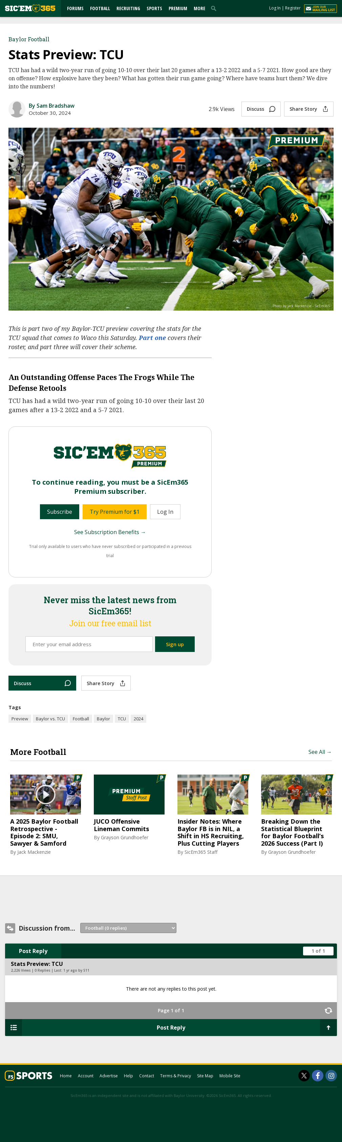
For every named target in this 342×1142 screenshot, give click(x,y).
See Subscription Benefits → (110, 532)
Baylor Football (28, 39)
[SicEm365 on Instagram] (331, 1075)
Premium (178, 8)
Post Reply (33, 951)
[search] (215, 8)
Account (85, 1076)
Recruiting (128, 8)
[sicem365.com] (30, 8)
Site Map (205, 1076)
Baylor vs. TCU (50, 719)
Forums (75, 8)
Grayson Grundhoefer (124, 837)
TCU (122, 719)
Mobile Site (229, 1076)
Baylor (103, 719)
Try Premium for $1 (115, 511)
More (199, 8)
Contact (146, 1076)
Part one (152, 338)
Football (100, 8)
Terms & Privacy (175, 1076)
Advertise (109, 1076)
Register (293, 8)
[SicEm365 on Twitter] (304, 1075)
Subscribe (59, 511)
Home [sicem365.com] (66, 1076)
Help (128, 1076)
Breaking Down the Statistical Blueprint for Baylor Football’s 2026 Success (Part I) (292, 832)
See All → (320, 752)
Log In (275, 8)
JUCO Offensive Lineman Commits (121, 825)
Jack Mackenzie (34, 852)
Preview (20, 719)
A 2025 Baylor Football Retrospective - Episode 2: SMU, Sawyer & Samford (44, 832)
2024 (138, 719)
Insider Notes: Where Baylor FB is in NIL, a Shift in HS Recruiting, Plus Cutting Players (210, 832)
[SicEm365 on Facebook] (317, 1075)
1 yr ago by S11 (76, 970)
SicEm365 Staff (201, 852)
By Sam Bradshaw (51, 105)
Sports (154, 8)
